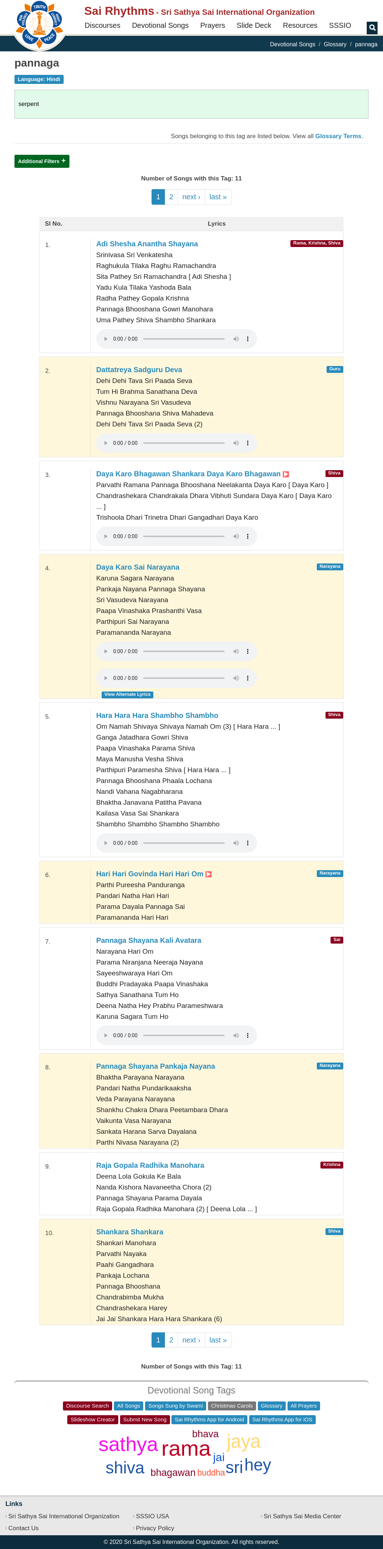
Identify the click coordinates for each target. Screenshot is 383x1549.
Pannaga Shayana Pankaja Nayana (155, 1066)
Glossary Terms (338, 136)
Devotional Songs (160, 25)
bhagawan (173, 1472)
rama (186, 1448)
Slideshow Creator (93, 1419)
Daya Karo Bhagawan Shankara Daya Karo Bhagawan (192, 474)
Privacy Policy (155, 1528)
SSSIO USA (152, 1516)
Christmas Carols (232, 1406)
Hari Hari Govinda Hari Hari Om (154, 874)
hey (257, 1464)
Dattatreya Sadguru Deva (139, 370)
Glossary (335, 44)
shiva (125, 1467)
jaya (244, 1441)
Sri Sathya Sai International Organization (63, 1516)
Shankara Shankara (129, 1232)
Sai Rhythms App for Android (209, 1419)
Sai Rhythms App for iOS (282, 1419)
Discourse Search (87, 1406)
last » (218, 197)
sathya (128, 1444)
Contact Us (23, 1528)
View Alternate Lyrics (128, 694)
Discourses (102, 25)
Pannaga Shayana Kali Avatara (148, 940)
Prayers (212, 25)
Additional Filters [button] (38, 161)
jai (219, 1457)
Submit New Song (145, 1419)
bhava (205, 1434)
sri (234, 1467)
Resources (300, 25)
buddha (211, 1472)
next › (191, 197)
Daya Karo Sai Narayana (137, 567)
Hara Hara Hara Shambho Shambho (157, 715)
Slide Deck (254, 25)
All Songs (128, 1406)
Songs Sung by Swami (175, 1406)
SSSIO (340, 25)
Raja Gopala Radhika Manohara (150, 1165)
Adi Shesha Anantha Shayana (147, 244)
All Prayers (304, 1406)
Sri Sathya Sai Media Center (302, 1516)
